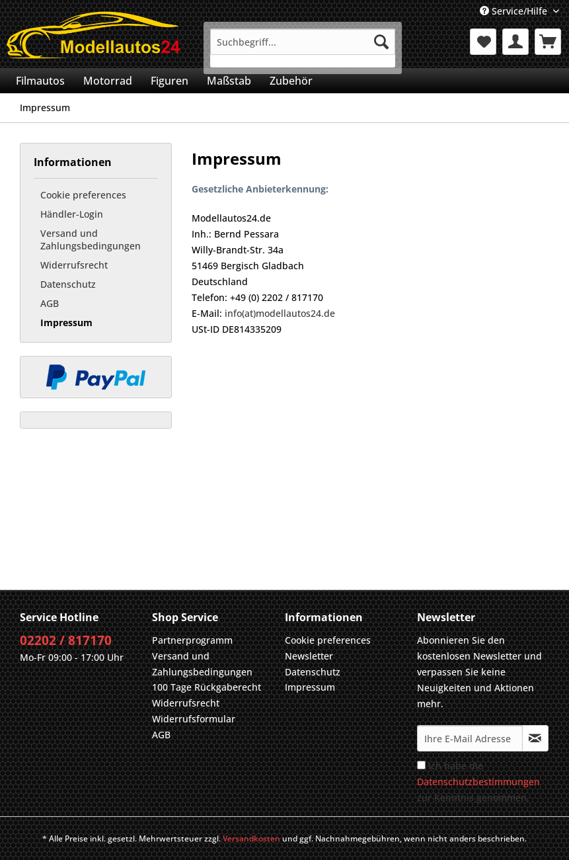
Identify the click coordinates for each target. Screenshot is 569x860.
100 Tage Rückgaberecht (206, 687)
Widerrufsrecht (74, 265)
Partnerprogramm (192, 640)
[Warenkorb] (548, 41)
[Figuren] (169, 80)
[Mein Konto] (515, 41)
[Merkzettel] (483, 41)
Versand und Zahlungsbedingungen (90, 239)
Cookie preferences (83, 195)
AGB (49, 303)
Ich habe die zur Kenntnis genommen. (478, 781)
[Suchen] (381, 41)
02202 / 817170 (66, 640)
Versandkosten (251, 838)
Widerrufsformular (193, 718)
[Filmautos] (40, 80)
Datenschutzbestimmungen (478, 781)
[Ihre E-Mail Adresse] (470, 738)
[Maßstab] (229, 80)
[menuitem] (302, 47)
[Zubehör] (291, 80)
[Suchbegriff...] (302, 41)
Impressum (66, 322)
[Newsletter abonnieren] (535, 738)
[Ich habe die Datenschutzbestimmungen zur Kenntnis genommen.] (421, 765)
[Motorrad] (107, 80)
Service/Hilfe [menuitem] (515, 11)
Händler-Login (71, 214)
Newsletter (309, 656)
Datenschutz (68, 284)
